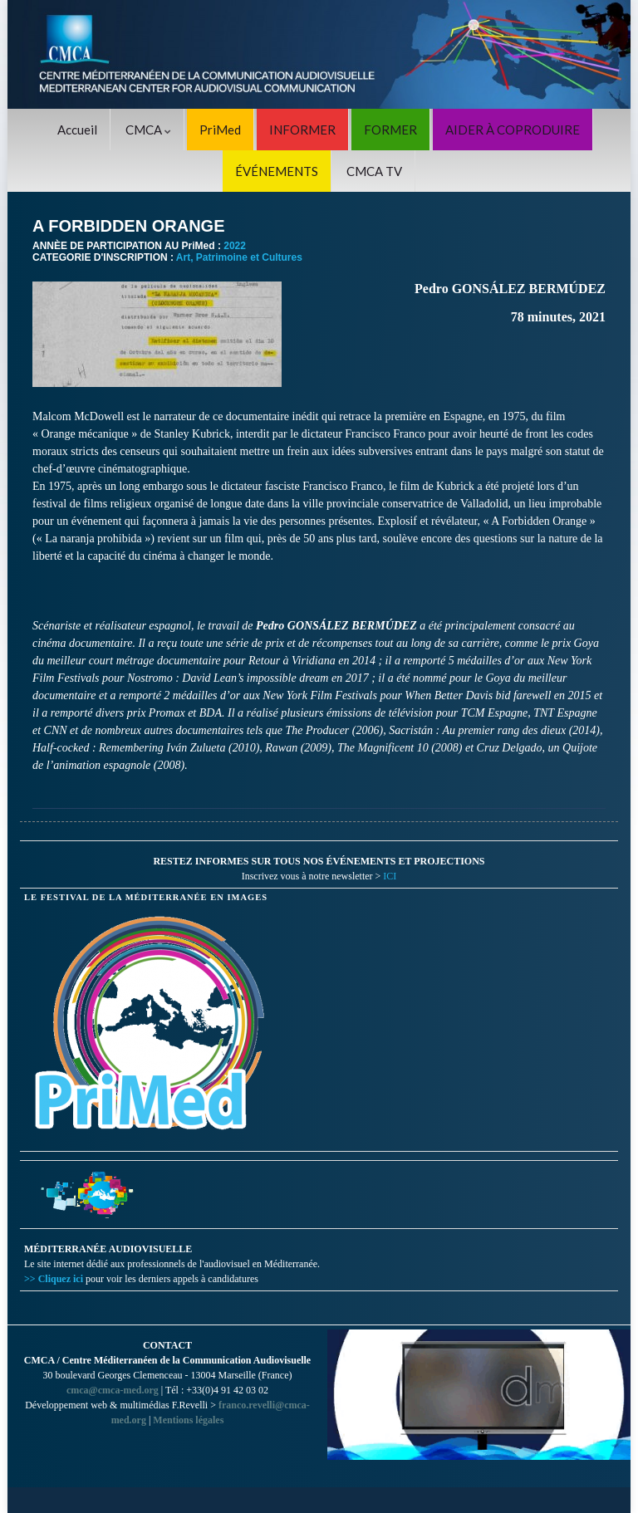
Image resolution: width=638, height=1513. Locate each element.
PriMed (220, 129)
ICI (389, 876)
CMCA (148, 129)
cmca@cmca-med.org (112, 1390)
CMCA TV (374, 171)
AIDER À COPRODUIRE (512, 129)
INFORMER (302, 129)
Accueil (77, 129)
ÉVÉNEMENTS (276, 171)
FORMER (390, 129)
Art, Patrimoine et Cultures (239, 257)
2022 (234, 246)
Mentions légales (188, 1420)
